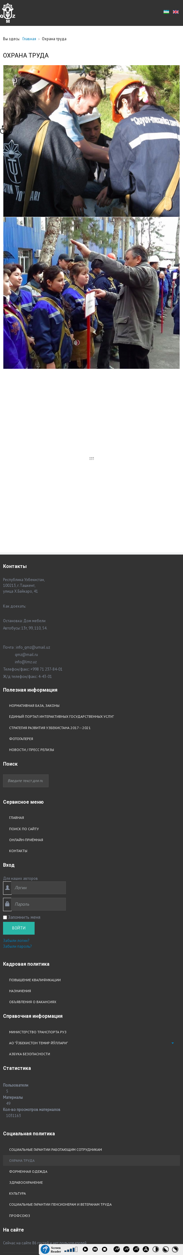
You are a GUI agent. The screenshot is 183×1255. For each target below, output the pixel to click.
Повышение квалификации (35, 809)
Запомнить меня (24, 746)
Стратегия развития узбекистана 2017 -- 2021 (50, 557)
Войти (18, 757)
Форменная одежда (28, 1000)
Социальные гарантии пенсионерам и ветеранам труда (60, 1033)
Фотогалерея (21, 568)
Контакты (18, 680)
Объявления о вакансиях (32, 831)
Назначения (20, 820)
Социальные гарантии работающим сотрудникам (55, 978)
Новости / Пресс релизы (31, 578)
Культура (17, 1023)
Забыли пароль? (17, 775)
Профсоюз (19, 1044)
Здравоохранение (26, 1011)
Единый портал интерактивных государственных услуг (61, 546)
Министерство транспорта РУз (37, 861)
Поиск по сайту (24, 658)
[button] (6, 131)
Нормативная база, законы (34, 535)
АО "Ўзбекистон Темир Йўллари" (38, 872)
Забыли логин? (16, 769)
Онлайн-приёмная (26, 669)
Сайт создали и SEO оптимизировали (81, 1099)
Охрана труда (22, 989)
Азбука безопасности (29, 883)
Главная (16, 647)
